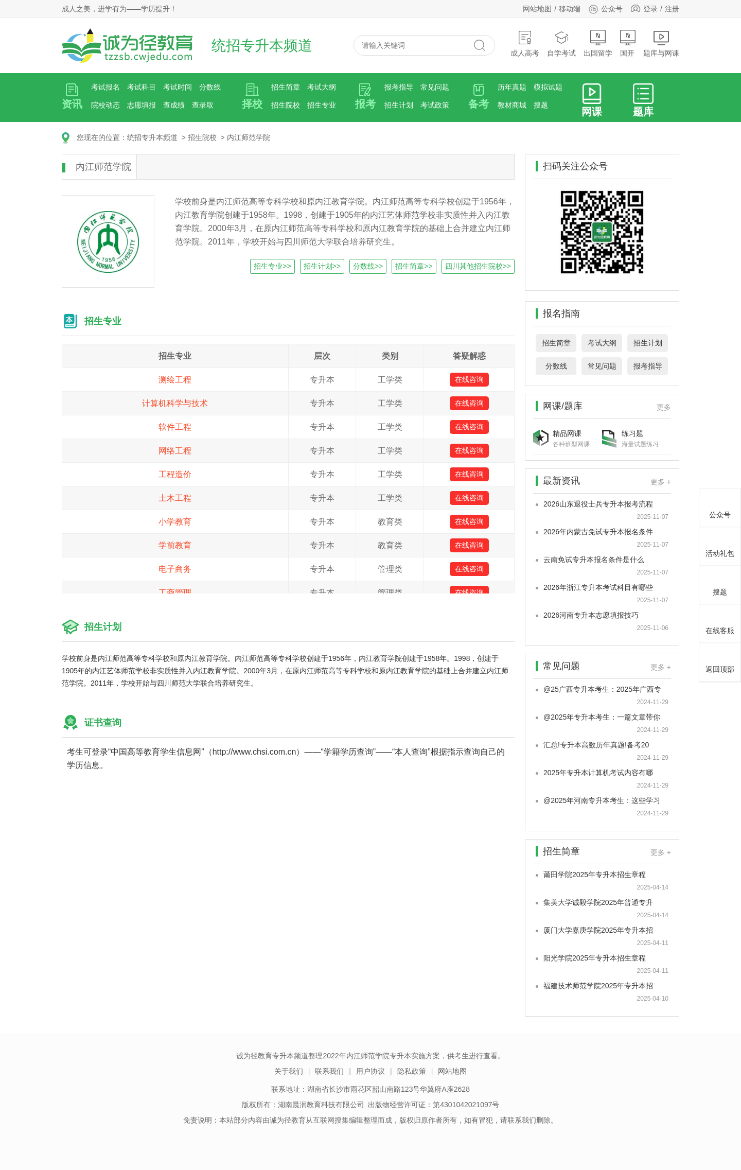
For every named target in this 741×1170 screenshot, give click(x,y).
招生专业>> (272, 266)
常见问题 (434, 87)
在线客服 (719, 621)
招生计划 (398, 105)
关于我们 (288, 1071)
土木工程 (174, 498)
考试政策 (434, 105)
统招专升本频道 (152, 137)
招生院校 (285, 105)
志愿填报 (141, 105)
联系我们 (329, 1071)
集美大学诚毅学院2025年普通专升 (598, 902)
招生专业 (321, 105)
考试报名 (105, 87)
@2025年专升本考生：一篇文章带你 (601, 717)
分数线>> (368, 266)
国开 (628, 43)
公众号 (605, 9)
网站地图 (537, 9)
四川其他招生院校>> (478, 266)
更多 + (660, 482)
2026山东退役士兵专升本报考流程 (598, 504)
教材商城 (512, 105)
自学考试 (561, 43)
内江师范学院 (248, 137)
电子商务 (174, 569)
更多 (664, 407)
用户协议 (370, 1071)
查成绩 (174, 105)
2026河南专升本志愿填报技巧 (591, 615)
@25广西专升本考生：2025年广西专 (602, 689)
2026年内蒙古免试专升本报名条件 (598, 532)
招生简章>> (413, 266)
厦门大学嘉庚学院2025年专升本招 (598, 930)
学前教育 (174, 545)
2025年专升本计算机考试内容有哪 (598, 773)
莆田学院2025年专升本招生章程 (594, 874)
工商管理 (174, 592)
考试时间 (177, 87)
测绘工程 (174, 379)
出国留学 (598, 43)
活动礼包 (719, 544)
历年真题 (512, 87)
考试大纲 (321, 87)
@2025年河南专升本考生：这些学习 (601, 800)
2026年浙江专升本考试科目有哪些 (598, 587)
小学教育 (174, 521)
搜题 (541, 105)
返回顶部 (719, 660)
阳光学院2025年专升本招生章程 (594, 958)
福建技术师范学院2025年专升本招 (598, 986)
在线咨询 (469, 379)
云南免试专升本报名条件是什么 (593, 559)
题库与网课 (661, 43)
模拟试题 (548, 87)
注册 (672, 9)
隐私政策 (411, 1071)
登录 (650, 9)
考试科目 (141, 87)
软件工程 (174, 427)
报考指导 (398, 87)
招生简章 (285, 87)
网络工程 (174, 450)
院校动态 (105, 105)
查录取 (203, 105)
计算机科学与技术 (175, 403)
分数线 (210, 87)
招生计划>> (322, 266)
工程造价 (174, 474)
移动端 (569, 9)
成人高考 (524, 43)
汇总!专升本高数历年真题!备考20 (596, 745)
